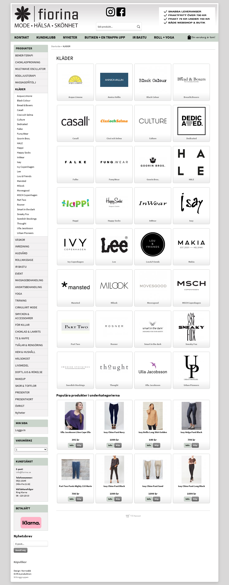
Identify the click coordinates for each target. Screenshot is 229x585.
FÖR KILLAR (22, 325)
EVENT (19, 273)
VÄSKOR (20, 240)
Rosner (21, 204)
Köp (79, 445)
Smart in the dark (26, 209)
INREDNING (22, 246)
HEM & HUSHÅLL (25, 352)
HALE (20, 143)
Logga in (20, 430)
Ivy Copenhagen (25, 166)
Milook (20, 185)
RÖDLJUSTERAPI (25, 76)
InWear (20, 157)
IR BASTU (21, 267)
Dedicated (22, 124)
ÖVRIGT (20, 406)
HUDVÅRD (21, 253)
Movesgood (23, 190)
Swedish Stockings (27, 218)
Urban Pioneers (25, 233)
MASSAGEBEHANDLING (29, 280)
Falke (20, 128)
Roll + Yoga (164, 37)
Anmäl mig (20, 550)
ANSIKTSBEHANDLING (28, 287)
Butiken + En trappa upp (105, 37)
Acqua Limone (24, 95)
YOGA (18, 294)
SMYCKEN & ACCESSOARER (24, 316)
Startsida (55, 46)
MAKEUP (20, 379)
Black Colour (23, 100)
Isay (19, 162)
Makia (191, 261)
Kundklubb (45, 37)
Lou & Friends (24, 176)
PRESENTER (22, 392)
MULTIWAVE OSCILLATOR (30, 69)
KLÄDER (20, 89)
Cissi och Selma (25, 114)
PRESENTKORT (24, 399)
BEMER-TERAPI (24, 55)
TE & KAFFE (22, 338)
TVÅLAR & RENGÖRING (29, 345)
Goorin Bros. (23, 138)
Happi (20, 147)
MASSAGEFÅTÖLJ (25, 82)
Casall (20, 110)
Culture (21, 119)
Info (72, 445)
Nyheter (70, 37)
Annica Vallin (114, 97)
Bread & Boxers (25, 105)
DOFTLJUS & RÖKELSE (28, 372)
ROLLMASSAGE (24, 260)
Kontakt (21, 37)
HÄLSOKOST (22, 358)
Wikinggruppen (21, 577)
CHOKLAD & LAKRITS (28, 331)
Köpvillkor (20, 562)
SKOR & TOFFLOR (25, 386)
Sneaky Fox (23, 214)
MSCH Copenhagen (27, 195)
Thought (21, 223)
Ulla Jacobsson (25, 228)
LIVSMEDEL (22, 365)
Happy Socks (24, 152)
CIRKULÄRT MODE (26, 307)
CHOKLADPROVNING (27, 62)
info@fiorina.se (23, 472)
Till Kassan (133, 515)
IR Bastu (140, 37)
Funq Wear (22, 133)
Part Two (21, 199)
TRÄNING (21, 300)
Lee (19, 171)
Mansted (21, 180)
